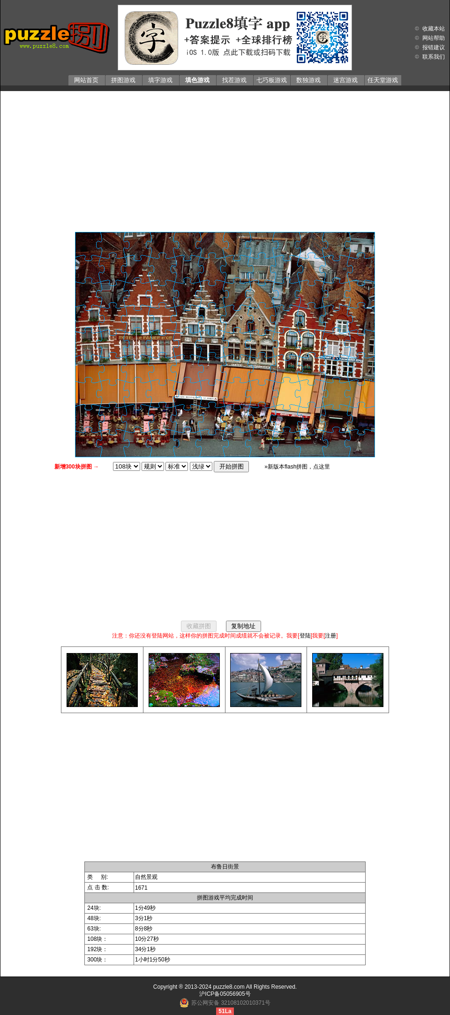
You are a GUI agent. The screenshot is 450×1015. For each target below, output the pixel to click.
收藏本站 (433, 28)
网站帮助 (433, 38)
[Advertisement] (225, 159)
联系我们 (433, 57)
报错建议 (433, 47)
